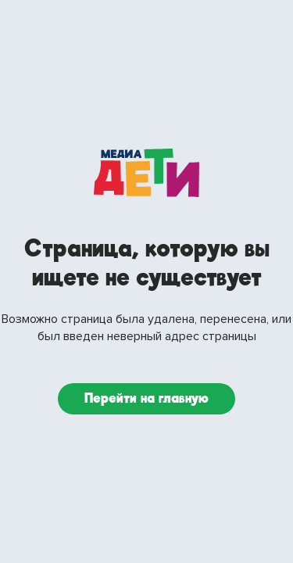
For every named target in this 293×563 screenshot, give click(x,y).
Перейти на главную (146, 398)
